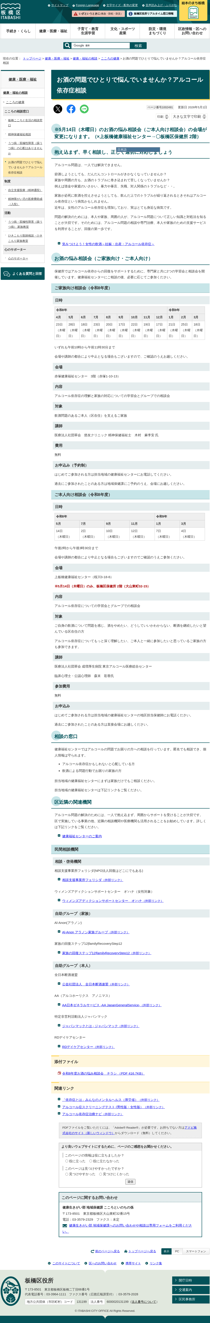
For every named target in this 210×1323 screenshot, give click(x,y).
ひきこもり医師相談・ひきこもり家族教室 (25, 238)
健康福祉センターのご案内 (82, 836)
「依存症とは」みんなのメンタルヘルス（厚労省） (111, 1100)
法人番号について (143, 1301)
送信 (130, 1181)
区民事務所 (187, 1299)
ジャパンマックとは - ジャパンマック (101, 1026)
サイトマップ (59, 5)
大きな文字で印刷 (187, 116)
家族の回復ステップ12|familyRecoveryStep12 (107, 953)
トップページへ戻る (142, 1251)
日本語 (122, 149)
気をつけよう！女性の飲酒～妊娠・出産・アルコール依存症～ (108, 244)
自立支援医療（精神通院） (25, 190)
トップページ (32, 58)
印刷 (160, 116)
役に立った (77, 1161)
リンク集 (156, 1263)
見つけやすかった (82, 1174)
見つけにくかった (116, 1174)
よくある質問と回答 (27, 273)
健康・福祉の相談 (85, 58)
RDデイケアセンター (88, 1047)
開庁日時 (185, 1280)
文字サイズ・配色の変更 (122, 5)
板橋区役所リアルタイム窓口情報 (153, 13)
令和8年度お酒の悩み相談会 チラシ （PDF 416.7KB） (103, 1073)
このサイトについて (66, 1263)
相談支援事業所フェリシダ (92, 880)
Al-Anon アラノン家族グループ (96, 932)
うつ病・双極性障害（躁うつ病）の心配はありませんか (25, 148)
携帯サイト (133, 1263)
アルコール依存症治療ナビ (92, 1114)
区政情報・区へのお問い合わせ (192, 31)
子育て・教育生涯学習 (88, 31)
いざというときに (101, 13)
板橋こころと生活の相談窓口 (25, 123)
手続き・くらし (18, 31)
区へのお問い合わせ (103, 1263)
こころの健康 (110, 58)
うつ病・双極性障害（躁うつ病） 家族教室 (25, 224)
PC (177, 1251)
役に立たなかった (106, 1161)
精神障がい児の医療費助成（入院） (25, 201)
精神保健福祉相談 (19, 134)
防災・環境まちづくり (157, 31)
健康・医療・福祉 (53, 31)
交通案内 (185, 1290)
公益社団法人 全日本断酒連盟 (96, 984)
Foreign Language (87, 5)
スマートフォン (196, 1251)
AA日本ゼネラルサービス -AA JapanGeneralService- (112, 1005)
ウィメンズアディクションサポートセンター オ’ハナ (113, 901)
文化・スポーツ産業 (122, 31)
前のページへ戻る (107, 1251)
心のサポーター (18, 258)
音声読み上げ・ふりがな (161, 5)
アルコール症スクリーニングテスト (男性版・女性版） (113, 1107)
